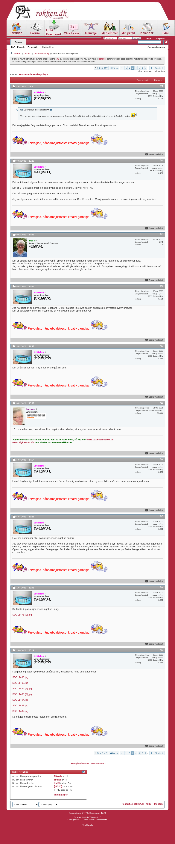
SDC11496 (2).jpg (22, 688)
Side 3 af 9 (102, 67)
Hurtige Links (48, 47)
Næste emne (97, 763)
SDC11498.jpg (20, 677)
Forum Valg (33, 47)
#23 (161, 234)
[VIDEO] (58, 786)
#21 (161, 86)
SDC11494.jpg (20, 699)
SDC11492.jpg (20, 711)
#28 (161, 516)
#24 (161, 286)
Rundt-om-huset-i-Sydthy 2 (33, 74)
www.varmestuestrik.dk (100, 439)
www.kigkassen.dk (23, 442)
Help (148, 38)
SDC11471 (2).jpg (22, 614)
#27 (161, 459)
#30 (161, 650)
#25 (161, 346)
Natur (27, 53)
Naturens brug (42, 53)
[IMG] (57, 783)
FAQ (13, 47)
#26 (161, 403)
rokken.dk (139, 803)
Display (157, 80)
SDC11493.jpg (20, 705)
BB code (58, 776)
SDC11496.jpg (20, 682)
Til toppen (157, 803)
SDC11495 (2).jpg (22, 694)
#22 (161, 160)
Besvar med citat (154, 154)
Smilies (57, 779)
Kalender (21, 47)
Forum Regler (61, 794)
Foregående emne (80, 763)
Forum (18, 42)
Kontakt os (127, 803)
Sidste (159, 68)
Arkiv (148, 803)
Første (114, 68)
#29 (161, 587)
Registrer (160, 38)
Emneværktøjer (143, 80)
